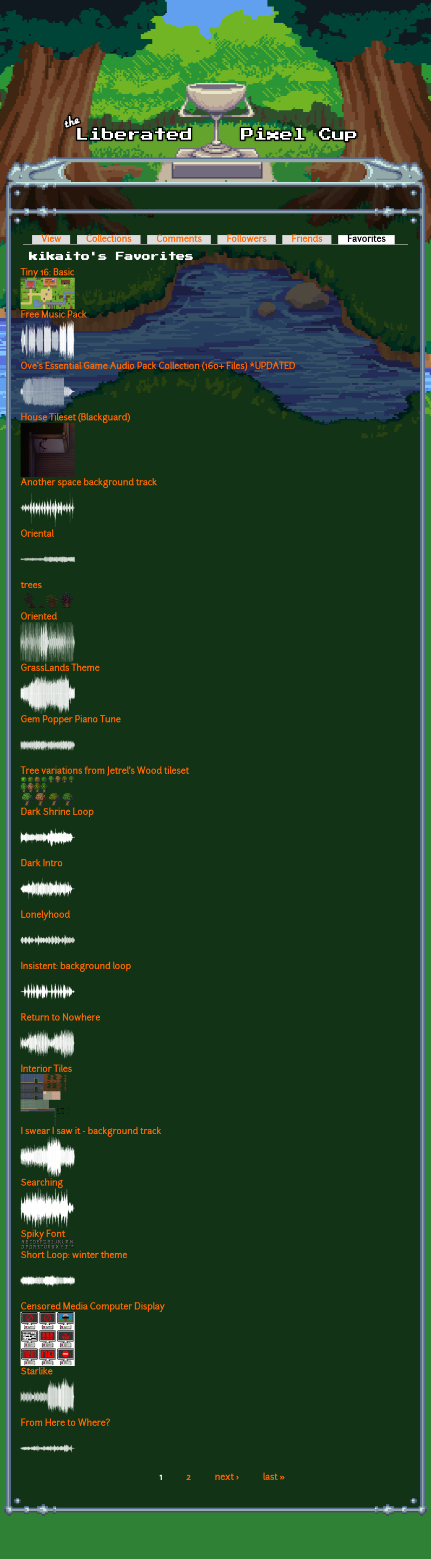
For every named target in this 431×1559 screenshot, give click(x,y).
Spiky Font (43, 1235)
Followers (247, 239)
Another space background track (89, 483)
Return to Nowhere (60, 1018)
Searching (42, 1183)
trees (31, 586)
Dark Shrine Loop (57, 812)
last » (274, 1478)
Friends (306, 239)
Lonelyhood (45, 915)
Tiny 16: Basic (47, 273)
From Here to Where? (65, 1423)
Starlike (36, 1372)
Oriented (39, 617)
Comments (179, 239)
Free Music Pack (54, 315)
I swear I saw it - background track (91, 1132)
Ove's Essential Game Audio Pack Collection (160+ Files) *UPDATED (158, 367)
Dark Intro (42, 864)
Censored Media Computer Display (92, 1307)
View (51, 239)
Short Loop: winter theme (74, 1256)
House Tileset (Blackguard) (75, 418)
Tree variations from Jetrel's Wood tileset (105, 771)
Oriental (37, 534)
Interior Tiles (46, 1069)
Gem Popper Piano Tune (71, 720)
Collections (108, 239)
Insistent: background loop (76, 967)
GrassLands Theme (60, 669)
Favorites (371, 239)
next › (227, 1478)
